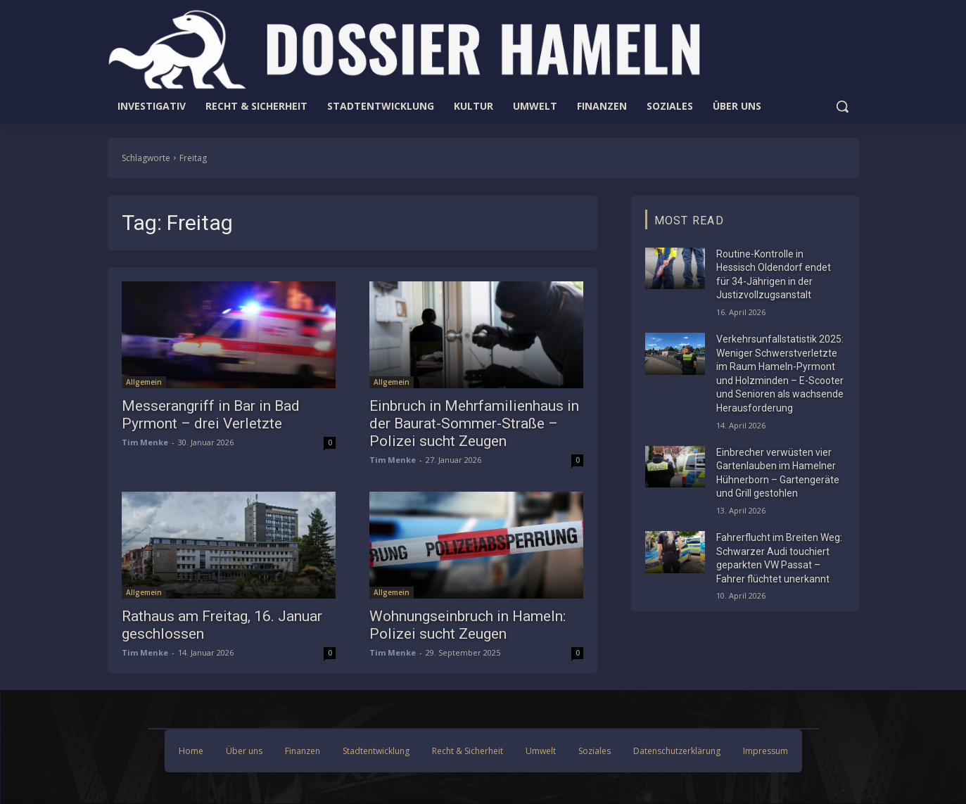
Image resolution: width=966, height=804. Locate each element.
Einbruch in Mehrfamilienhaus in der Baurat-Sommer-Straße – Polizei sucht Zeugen (474, 423)
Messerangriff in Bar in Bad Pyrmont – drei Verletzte (211, 414)
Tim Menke (145, 442)
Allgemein (144, 382)
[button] (842, 106)
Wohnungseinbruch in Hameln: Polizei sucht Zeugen (467, 625)
